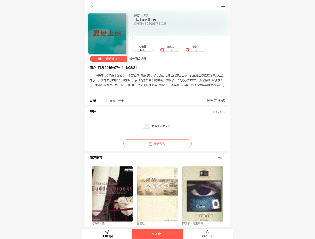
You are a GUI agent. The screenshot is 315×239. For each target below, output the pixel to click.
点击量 (142, 48)
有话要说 (157, 144)
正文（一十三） (120, 101)
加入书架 (208, 234)
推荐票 (170, 48)
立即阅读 (157, 234)
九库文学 (92, 5)
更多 (220, 158)
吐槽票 (195, 48)
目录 (93, 100)
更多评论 (218, 111)
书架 (223, 5)
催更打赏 (107, 234)
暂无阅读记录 (118, 59)
